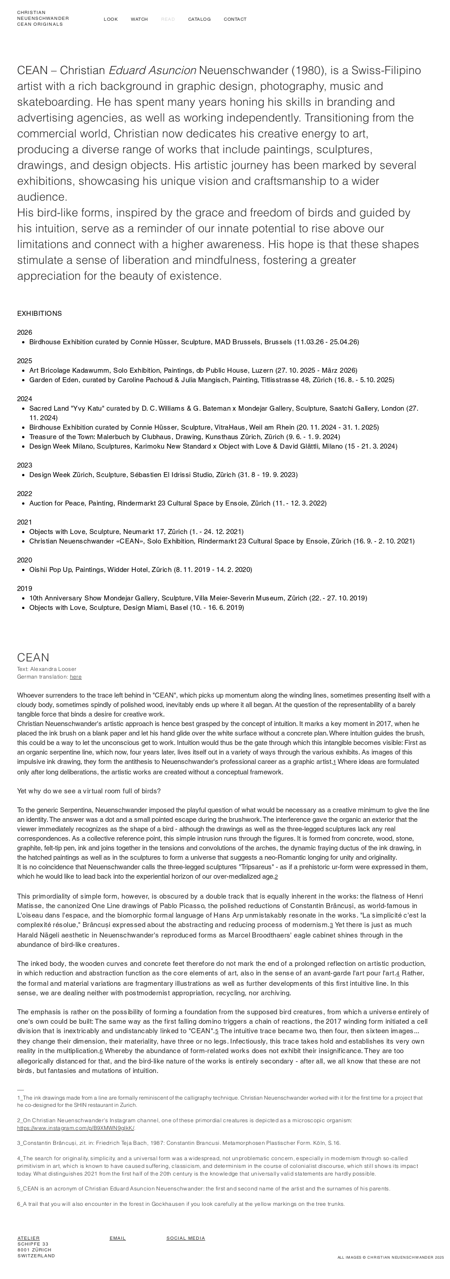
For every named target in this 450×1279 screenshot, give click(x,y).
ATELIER (29, 1238)
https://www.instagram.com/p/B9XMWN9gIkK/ (75, 1127)
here (76, 676)
